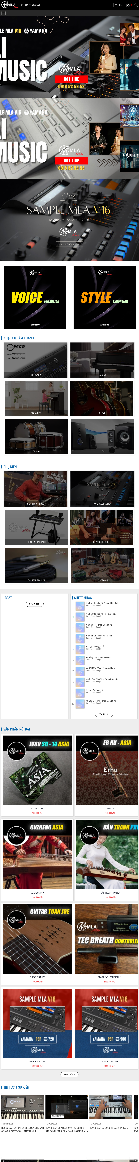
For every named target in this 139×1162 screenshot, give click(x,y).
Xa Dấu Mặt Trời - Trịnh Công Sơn (101, 578)
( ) (131, 5)
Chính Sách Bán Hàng (10, 1058)
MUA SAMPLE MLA (115, 237)
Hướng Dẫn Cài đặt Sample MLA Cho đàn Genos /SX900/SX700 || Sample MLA (22, 779)
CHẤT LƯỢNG (18, 1002)
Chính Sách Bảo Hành (10, 1064)
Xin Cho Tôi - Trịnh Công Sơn (99, 502)
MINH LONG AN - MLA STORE (67, 1147)
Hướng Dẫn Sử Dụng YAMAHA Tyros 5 (108, 777)
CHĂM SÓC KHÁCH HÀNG (52, 1002)
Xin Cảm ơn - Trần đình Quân (99, 513)
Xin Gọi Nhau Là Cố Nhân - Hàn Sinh (102, 480)
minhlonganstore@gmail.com (20, 1099)
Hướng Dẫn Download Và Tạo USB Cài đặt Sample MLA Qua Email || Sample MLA (66, 779)
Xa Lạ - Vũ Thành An (95, 567)
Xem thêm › (34, 481)
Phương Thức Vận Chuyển (83, 1064)
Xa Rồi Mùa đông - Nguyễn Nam (100, 545)
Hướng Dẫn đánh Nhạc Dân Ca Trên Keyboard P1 (63, 844)
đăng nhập (119, 5)
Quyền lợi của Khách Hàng (83, 1051)
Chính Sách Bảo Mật (10, 1051)
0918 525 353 (15, 1095)
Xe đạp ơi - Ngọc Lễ (95, 523)
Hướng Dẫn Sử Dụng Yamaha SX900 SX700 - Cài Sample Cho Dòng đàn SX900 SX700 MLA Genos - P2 (22, 909)
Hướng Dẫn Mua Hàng (11, 1070)
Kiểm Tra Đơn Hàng (80, 1070)
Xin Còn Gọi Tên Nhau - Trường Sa (101, 491)
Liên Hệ (75, 1076)
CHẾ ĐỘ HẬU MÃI (120, 1002)
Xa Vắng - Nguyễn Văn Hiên (98, 534)
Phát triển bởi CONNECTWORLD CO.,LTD (101, 1147)
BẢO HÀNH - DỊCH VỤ (86, 1002)
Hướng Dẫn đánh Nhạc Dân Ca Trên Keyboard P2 (20, 844)
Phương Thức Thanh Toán (83, 1058)
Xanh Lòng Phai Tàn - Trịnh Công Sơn (102, 556)
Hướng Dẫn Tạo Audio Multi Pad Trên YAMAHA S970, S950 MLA (63, 908)
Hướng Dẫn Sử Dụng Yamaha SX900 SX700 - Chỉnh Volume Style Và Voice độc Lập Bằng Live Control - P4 (108, 845)
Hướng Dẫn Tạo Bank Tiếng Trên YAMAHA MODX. (104, 908)
